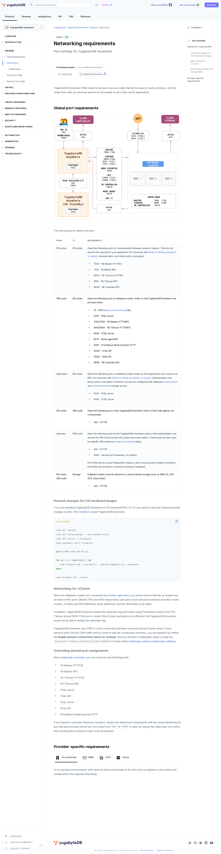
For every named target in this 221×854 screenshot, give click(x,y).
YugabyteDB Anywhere (77, 27)
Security (10, 120)
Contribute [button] (194, 27)
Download (13, 836)
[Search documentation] (59, 4)
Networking (12, 63)
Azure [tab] (122, 757)
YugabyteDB (59, 27)
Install (9, 87)
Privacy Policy (147, 850)
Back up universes (15, 114)
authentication (100, 385)
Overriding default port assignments (202, 70)
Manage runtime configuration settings (154, 641)
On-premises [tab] (66, 757)
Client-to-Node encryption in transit (131, 378)
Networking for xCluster (198, 62)
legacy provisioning (114, 310)
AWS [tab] (88, 757)
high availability (125, 441)
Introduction (13, 42)
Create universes (15, 102)
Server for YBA (14, 75)
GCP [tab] (105, 757)
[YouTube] (211, 843)
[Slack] (189, 843)
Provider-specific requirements (195, 79)
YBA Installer (80, 511)
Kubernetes (15, 69)
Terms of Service (164, 850)
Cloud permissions (16, 56)
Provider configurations (20, 93)
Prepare (9, 51)
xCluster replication (118, 595)
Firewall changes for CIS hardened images (201, 54)
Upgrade (10, 147)
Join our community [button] (19, 842)
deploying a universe (73, 657)
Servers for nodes (16, 81)
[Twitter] (200, 843)
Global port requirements (199, 46)
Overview (10, 36)
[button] (212, 4)
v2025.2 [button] (65, 36)
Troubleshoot (13, 153)
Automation (12, 135)
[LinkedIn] (206, 843)
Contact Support (17, 848)
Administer (11, 141)
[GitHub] (195, 843)
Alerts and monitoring (19, 127)
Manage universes (15, 108)
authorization (170, 381)
